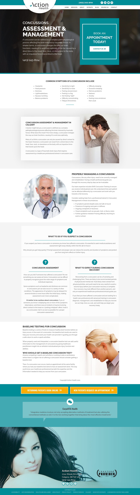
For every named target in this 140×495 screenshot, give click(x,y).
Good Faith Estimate (99, 492)
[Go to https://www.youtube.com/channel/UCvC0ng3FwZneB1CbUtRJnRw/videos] (108, 3)
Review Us (104, 7)
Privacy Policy (66, 492)
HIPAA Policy (56, 492)
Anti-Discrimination (28, 492)
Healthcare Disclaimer (43, 492)
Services (74, 7)
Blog (97, 7)
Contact (114, 7)
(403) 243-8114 (86, 3)
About (82, 7)
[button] (99, 49)
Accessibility (15, 492)
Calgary (88, 492)
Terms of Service (78, 492)
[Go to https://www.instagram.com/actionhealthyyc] (111, 3)
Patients (90, 7)
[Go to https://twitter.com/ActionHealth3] (105, 3)
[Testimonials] (70, 410)
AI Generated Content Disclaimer (118, 492)
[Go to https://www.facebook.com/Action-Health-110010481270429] (102, 3)
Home (67, 7)
